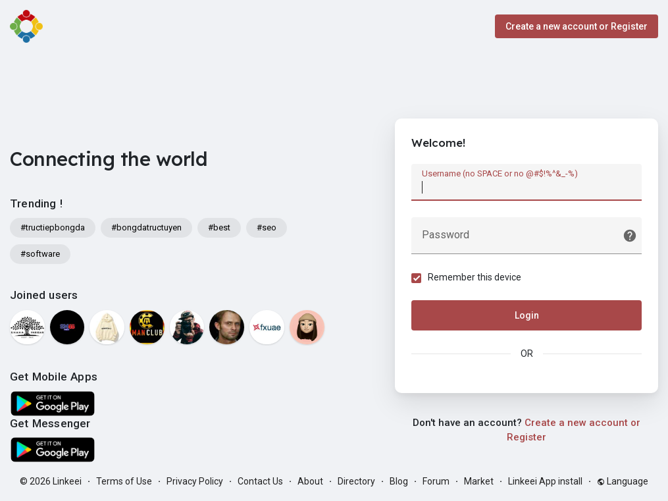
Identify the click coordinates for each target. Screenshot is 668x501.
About (310, 481)
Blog (399, 481)
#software (40, 254)
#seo (266, 227)
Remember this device (474, 277)
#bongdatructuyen (146, 227)
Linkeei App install (545, 481)
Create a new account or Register (576, 26)
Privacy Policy (195, 481)
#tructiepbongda (52, 227)
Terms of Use (124, 481)
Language (622, 481)
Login (527, 315)
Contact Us (260, 481)
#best (219, 227)
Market (479, 481)
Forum (436, 481)
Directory (356, 481)
